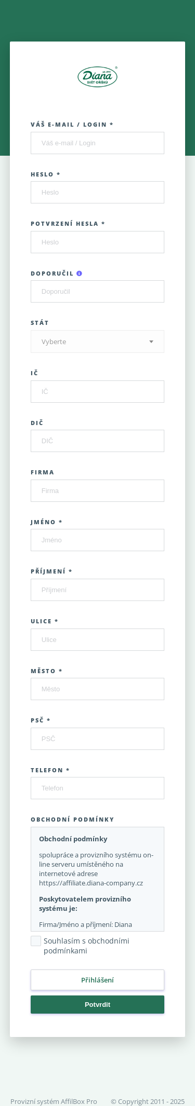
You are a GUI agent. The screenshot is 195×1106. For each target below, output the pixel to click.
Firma (43, 472)
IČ (34, 373)
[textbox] (97, 342)
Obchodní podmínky (72, 819)
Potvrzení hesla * (68, 223)
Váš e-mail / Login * (72, 124)
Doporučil (57, 273)
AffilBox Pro (79, 1101)
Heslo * (46, 174)
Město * (47, 671)
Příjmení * (52, 571)
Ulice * (45, 621)
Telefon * (50, 770)
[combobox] (98, 341)
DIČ (37, 423)
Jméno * (47, 522)
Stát (40, 322)
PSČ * (41, 720)
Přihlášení (97, 980)
